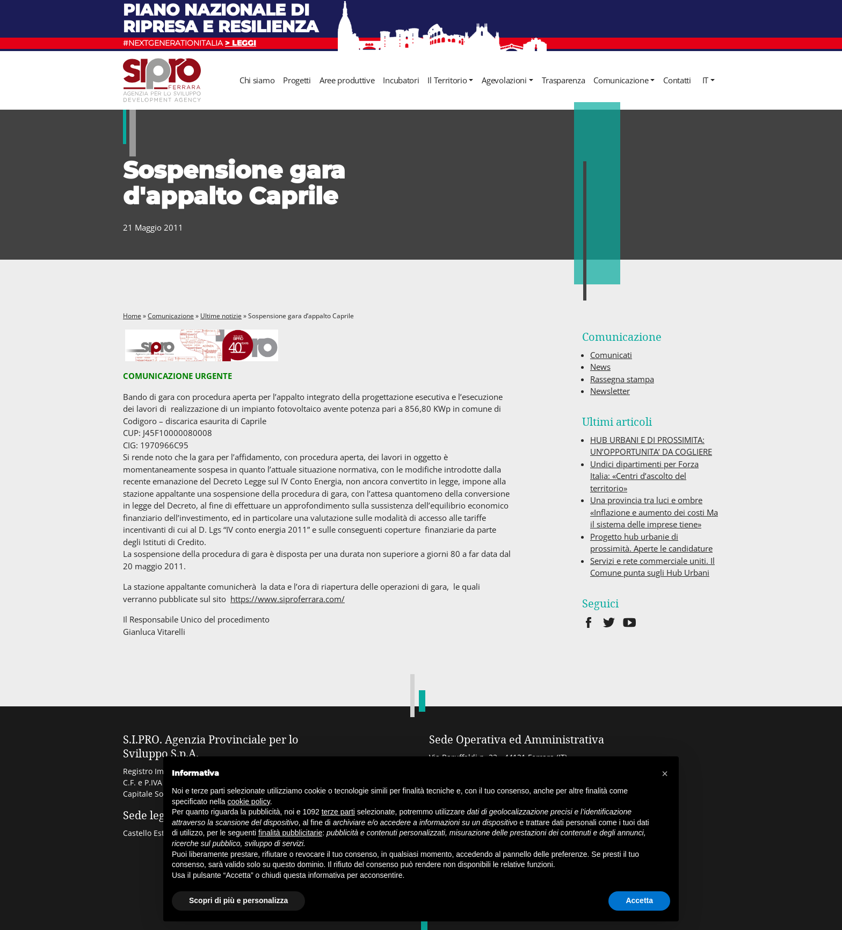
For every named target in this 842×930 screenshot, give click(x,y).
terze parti (338, 811)
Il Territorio (447, 80)
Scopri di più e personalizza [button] (238, 900)
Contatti (677, 80)
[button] (664, 773)
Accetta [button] (639, 900)
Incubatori (401, 80)
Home (132, 315)
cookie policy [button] (249, 801)
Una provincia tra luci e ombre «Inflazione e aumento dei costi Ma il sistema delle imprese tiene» (654, 512)
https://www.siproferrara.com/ (287, 598)
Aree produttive (347, 80)
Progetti (297, 80)
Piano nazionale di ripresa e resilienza (220, 18)
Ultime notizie (221, 315)
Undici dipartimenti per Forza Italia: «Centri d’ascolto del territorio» (644, 476)
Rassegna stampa (622, 379)
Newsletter (610, 390)
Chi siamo (256, 80)
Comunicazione (620, 80)
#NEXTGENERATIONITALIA (189, 43)
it (705, 80)
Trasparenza (563, 80)
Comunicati (611, 354)
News (600, 366)
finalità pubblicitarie (290, 832)
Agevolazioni (504, 80)
